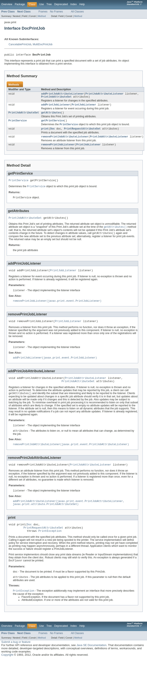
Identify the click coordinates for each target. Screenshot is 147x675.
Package (20, 4)
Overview (6, 4)
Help (82, 4)
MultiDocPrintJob (42, 44)
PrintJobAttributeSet (56, 98)
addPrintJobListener (55, 106)
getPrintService (52, 123)
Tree (49, 4)
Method (42, 16)
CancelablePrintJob (20, 44)
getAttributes (51, 115)
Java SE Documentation (91, 661)
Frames (42, 11)
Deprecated (61, 4)
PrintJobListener (84, 106)
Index (73, 4)
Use (41, 4)
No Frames (56, 11)
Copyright (7, 670)
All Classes (77, 11)
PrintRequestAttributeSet (82, 132)
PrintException (50, 546)
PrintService (17, 123)
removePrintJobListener (58, 149)
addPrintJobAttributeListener (62, 94)
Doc (52, 132)
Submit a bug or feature (16, 657)
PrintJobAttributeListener (104, 94)
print (45, 132)
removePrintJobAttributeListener (64, 140)
